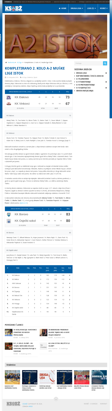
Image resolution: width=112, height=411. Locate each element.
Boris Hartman (52, 348)
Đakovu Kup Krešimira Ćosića (67, 2)
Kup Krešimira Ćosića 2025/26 (89, 76)
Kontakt (103, 404)
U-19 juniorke (82, 79)
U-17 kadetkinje (83, 82)
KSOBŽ (103, 8)
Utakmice (30, 77)
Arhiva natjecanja (84, 91)
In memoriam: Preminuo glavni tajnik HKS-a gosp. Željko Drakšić (59, 332)
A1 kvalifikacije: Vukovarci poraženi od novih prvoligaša (25, 332)
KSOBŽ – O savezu (91, 404)
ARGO (30, 406)
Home (62, 8)
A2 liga (19, 62)
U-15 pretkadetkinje (85, 85)
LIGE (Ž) (90, 8)
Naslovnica (11, 62)
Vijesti (35, 77)
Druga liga (76, 8)
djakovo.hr (23, 203)
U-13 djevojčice (83, 88)
